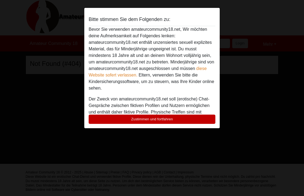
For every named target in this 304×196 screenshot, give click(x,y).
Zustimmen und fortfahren (152, 119)
